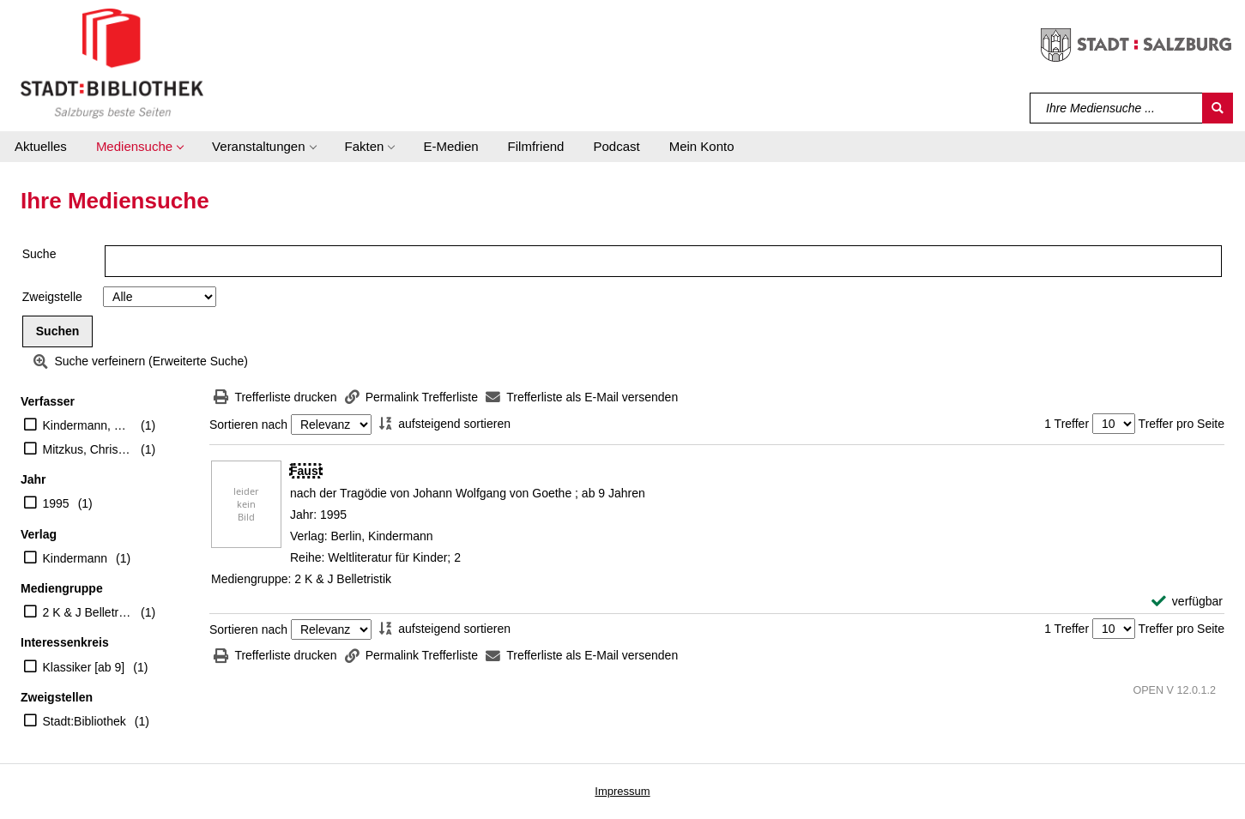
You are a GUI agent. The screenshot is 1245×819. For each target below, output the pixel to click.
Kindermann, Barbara (88, 425)
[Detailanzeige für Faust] (306, 471)
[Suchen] (1217, 108)
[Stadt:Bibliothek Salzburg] (112, 62)
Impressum (622, 791)
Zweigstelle (52, 297)
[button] (139, 146)
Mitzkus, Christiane (88, 449)
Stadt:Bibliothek (84, 721)
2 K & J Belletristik (88, 612)
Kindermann (75, 558)
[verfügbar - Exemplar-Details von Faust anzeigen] (1187, 601)
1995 (56, 503)
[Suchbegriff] (1117, 108)
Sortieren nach (248, 424)
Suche (39, 254)
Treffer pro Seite (1181, 424)
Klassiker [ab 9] (84, 667)
